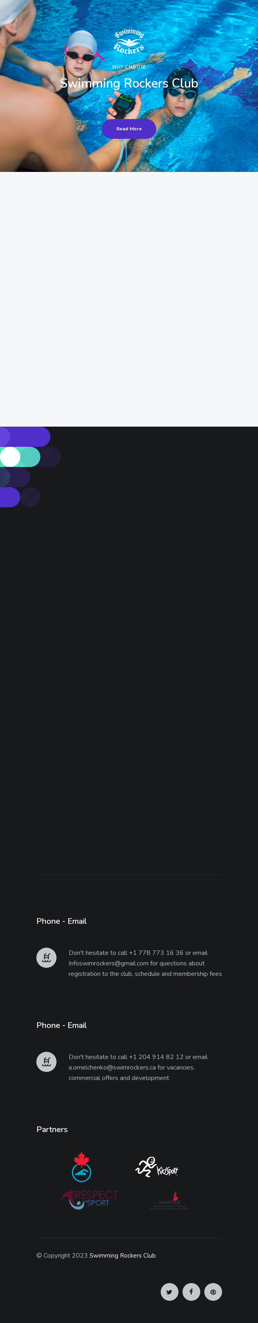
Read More (129, 129)
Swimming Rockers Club (123, 1256)
